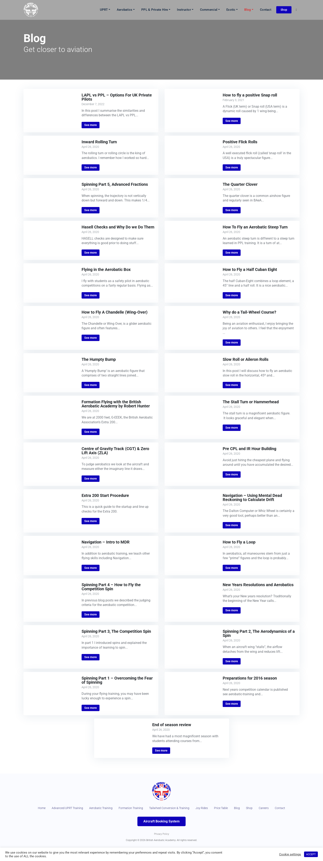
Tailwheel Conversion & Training (180, 808)
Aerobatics (124, 10)
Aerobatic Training (103, 808)
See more (90, 125)
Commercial (209, 10)
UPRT (104, 10)
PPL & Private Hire (154, 10)
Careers (284, 808)
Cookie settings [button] (290, 854)
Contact (265, 10)
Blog (247, 10)
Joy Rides (217, 808)
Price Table (238, 808)
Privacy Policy (161, 843)
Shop (284, 9)
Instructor (184, 10)
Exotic (230, 10)
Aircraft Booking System (161, 831)
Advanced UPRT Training (66, 808)
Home (37, 808)
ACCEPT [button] (311, 854)
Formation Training (137, 808)
